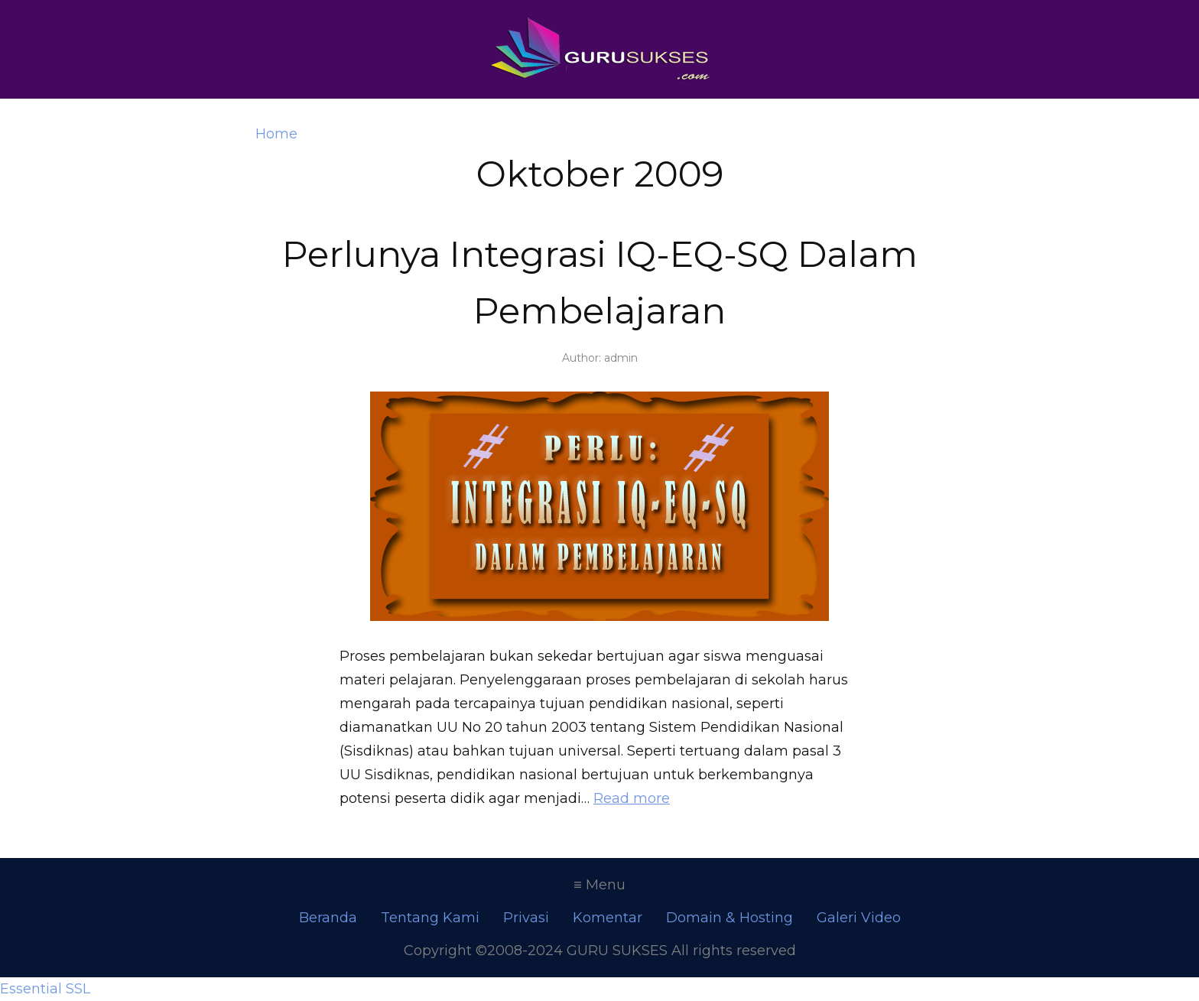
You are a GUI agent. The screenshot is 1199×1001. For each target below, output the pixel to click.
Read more (631, 798)
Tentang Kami (430, 917)
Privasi (526, 917)
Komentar (607, 917)
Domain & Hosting (729, 917)
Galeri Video (859, 917)
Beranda (328, 917)
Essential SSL (45, 988)
